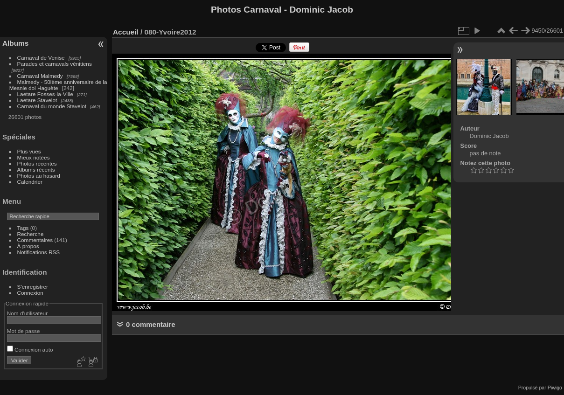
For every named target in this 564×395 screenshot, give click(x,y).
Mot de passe (23, 331)
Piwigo (555, 387)
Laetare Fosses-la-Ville (45, 94)
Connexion (30, 293)
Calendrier (29, 182)
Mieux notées (33, 157)
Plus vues (29, 151)
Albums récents (36, 169)
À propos (28, 246)
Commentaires (35, 240)
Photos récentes (37, 163)
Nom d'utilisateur (27, 313)
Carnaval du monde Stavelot (51, 106)
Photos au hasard (38, 176)
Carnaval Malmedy (40, 76)
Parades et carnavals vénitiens (54, 64)
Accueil (126, 32)
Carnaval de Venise (41, 58)
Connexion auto (30, 349)
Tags (23, 228)
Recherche (30, 234)
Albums (15, 43)
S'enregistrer (32, 287)
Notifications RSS (38, 252)
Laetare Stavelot (37, 100)
